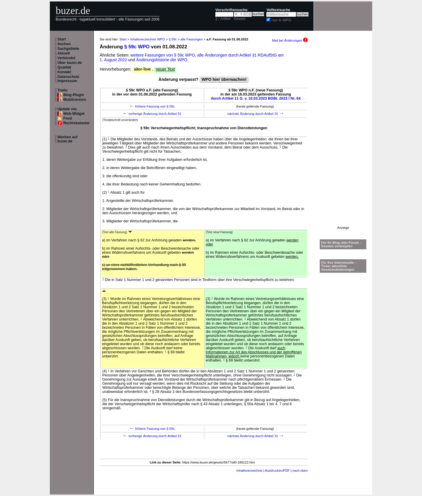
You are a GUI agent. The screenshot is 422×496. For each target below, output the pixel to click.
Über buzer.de (69, 63)
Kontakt (64, 72)
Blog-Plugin (73, 95)
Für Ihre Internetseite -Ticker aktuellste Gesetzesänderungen (338, 266)
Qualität (64, 67)
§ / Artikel (223, 19)
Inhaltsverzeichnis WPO (147, 39)
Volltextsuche (278, 10)
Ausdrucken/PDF (277, 470)
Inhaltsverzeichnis (249, 470)
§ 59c (173, 39)
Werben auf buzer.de (67, 139)
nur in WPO (281, 20)
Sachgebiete (68, 49)
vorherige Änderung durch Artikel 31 (151, 113)
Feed (67, 118)
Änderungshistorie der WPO (161, 59)
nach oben (300, 470)
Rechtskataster (76, 123)
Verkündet (66, 58)
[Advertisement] (343, 138)
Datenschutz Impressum (68, 79)
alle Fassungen (192, 39)
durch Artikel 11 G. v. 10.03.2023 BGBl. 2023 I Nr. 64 (256, 98)
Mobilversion (74, 100)
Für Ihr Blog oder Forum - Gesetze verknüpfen (341, 244)
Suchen (64, 44)
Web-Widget (73, 114)
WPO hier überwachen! (224, 79)
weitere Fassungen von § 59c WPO (162, 55)
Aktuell (63, 53)
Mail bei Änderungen (290, 40)
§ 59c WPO (137, 47)
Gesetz (240, 19)
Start (61, 39)
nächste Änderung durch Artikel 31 (255, 113)
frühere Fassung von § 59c (152, 106)
